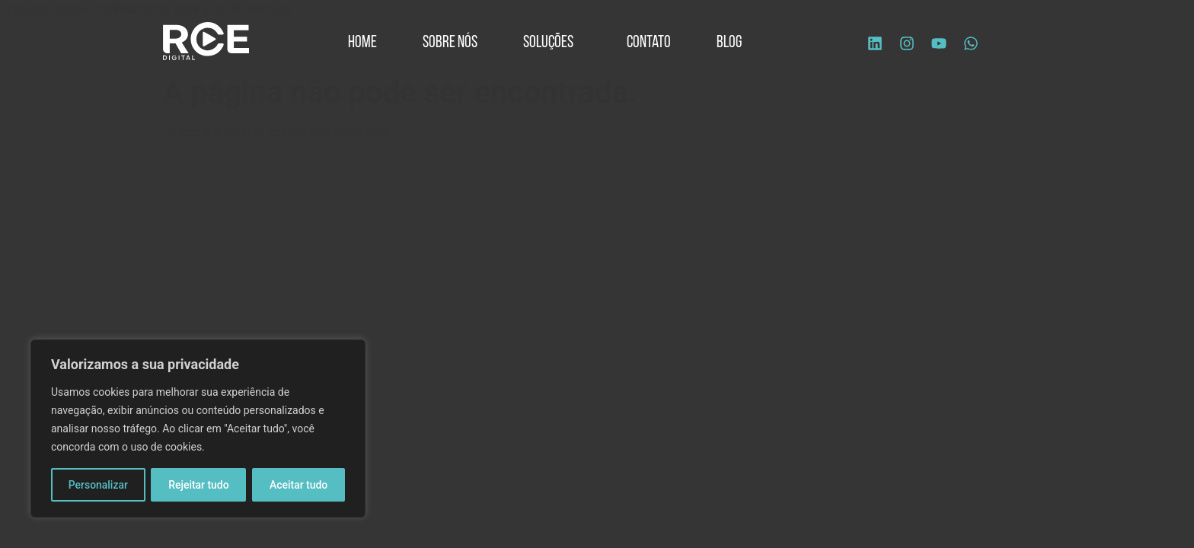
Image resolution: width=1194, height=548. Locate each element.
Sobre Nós (450, 43)
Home (362, 43)
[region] (198, 428)
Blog (729, 43)
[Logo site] (206, 41)
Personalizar (98, 485)
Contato (649, 43)
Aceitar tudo (299, 485)
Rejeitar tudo (198, 485)
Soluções (552, 43)
